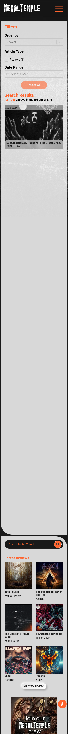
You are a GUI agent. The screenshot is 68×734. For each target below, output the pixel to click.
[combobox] (30, 42)
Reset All (34, 85)
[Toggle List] (60, 42)
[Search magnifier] (58, 544)
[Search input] (30, 544)
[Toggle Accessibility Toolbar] (62, 704)
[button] (34, 60)
